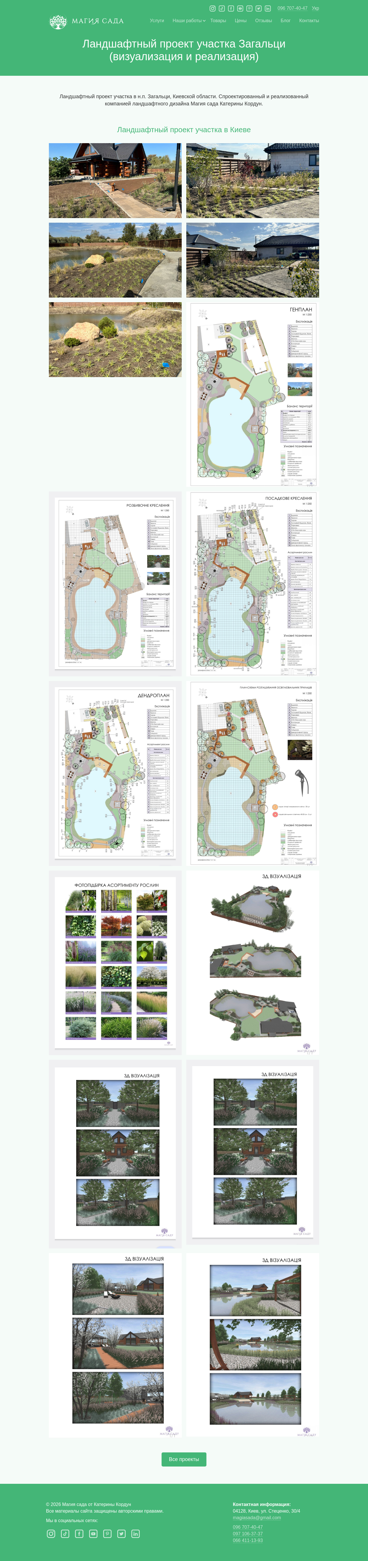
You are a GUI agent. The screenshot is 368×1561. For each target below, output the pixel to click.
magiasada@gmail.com (257, 1517)
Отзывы (263, 20)
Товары (218, 20)
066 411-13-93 (248, 1540)
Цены (241, 20)
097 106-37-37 (248, 1533)
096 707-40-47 (293, 8)
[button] (187, 21)
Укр (315, 8)
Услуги (157, 20)
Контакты (309, 20)
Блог (286, 20)
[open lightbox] (115, 180)
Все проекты (184, 1459)
